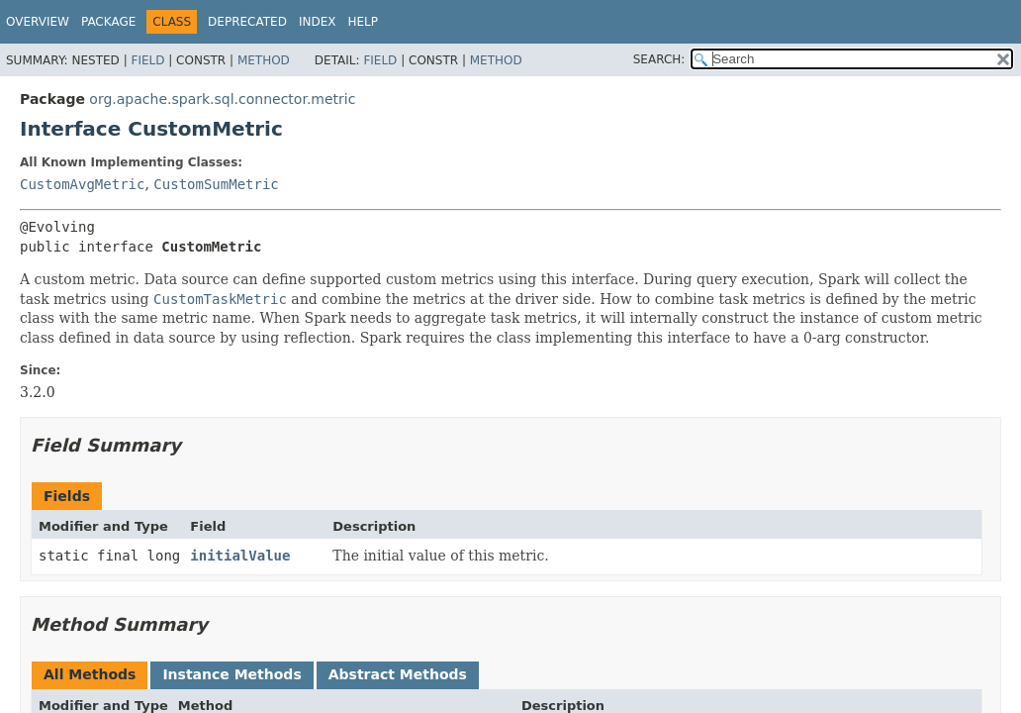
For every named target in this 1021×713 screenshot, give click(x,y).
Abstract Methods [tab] (397, 674)
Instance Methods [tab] (231, 674)
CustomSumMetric (215, 184)
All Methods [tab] (90, 674)
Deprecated (247, 22)
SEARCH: (659, 59)
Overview (37, 22)
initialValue (240, 555)
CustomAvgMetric (82, 184)
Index (317, 22)
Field (147, 60)
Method (263, 60)
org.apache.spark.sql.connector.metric (222, 99)
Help (362, 22)
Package (108, 22)
